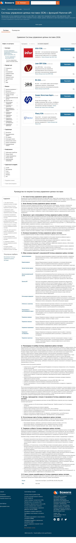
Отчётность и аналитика (9, 106)
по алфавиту (32, 43)
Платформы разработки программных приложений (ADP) (33, 521)
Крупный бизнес (10, 77)
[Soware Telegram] (55, 519)
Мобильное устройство (11, 152)
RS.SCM (38, 80)
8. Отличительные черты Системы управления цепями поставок (10, 238)
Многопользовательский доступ (11, 98)
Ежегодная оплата (10, 139)
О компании (3, 494)
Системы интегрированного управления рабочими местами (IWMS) (34, 508)
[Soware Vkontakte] (58, 519)
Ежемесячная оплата (11, 140)
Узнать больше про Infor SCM (49, 57)
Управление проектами (9, 125)
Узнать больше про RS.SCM (42, 88)
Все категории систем (29, 527)
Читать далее (38, 24)
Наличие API (9, 100)
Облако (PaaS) (9, 157)
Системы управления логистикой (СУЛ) (10, 57)
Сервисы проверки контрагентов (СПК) (33, 500)
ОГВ (7, 70)
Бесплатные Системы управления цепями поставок (9, 258)
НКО (7, 82)
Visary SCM (39, 113)
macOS (7, 167)
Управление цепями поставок (14, 9)
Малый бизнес (9, 78)
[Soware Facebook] (62, 519)
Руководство (16, 30)
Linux (7, 171)
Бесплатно (8, 91)
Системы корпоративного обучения (33, 505)
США (23, 483)
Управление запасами (9, 116)
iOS (6, 176)
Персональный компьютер (9, 160)
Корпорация (9, 75)
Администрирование (11, 89)
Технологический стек (5, 498)
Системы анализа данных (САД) (32, 494)
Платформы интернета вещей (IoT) (33, 511)
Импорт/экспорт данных (10, 95)
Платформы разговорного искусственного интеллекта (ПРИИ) (34, 517)
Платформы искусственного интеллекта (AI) (34, 514)
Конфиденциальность (5, 496)
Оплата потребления (11, 142)
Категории (21, 3)
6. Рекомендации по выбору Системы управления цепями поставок (10, 226)
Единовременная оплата (10, 135)
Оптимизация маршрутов (9, 103)
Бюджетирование (10, 92)
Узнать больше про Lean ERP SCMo (44, 74)
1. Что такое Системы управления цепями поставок (10, 203)
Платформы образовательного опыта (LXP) (34, 504)
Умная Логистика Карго (44, 95)
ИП (6, 80)
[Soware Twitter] (66, 519)
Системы (5, 30)
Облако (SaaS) (9, 154)
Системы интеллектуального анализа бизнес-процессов (33, 497)
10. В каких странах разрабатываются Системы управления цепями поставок (10, 248)
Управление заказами (9, 113)
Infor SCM (38, 48)
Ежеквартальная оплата (10, 145)
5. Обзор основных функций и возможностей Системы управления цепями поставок (10, 221)
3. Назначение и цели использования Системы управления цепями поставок (10, 211)
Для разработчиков (4, 506)
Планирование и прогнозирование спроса (10, 109)
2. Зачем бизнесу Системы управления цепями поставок (10, 207)
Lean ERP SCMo (40, 63)
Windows (8, 174)
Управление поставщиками (9, 122)
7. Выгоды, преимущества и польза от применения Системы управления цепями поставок (10, 232)
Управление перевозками (9, 119)
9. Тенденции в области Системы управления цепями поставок (10, 243)
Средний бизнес (10, 73)
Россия (23, 480)
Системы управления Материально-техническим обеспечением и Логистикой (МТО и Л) (10, 52)
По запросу (8, 137)
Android (8, 173)
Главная (3, 9)
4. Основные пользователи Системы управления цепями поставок (10, 216)
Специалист (9, 68)
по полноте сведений (43, 43)
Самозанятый (9, 71)
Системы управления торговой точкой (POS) (33, 524)
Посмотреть (67, 49)
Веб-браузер (9, 169)
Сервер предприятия (11, 156)
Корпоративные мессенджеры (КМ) (32, 502)
